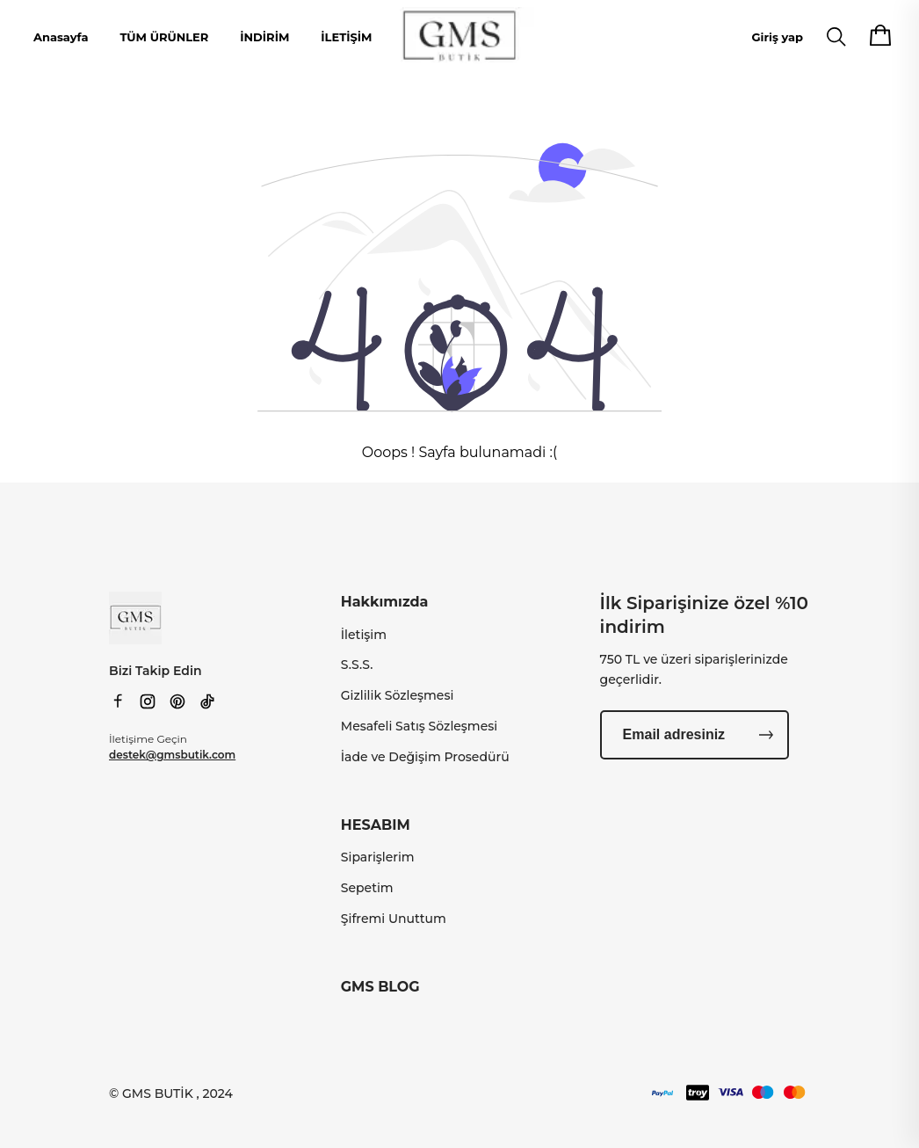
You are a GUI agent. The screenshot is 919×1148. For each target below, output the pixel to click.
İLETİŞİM (346, 37)
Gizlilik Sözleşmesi (397, 695)
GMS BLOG (380, 986)
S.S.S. (357, 664)
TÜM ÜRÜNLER (163, 37)
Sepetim (367, 888)
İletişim (364, 635)
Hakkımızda (385, 601)
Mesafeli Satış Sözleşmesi (419, 726)
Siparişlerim (378, 857)
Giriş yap (777, 37)
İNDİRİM (264, 37)
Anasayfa (60, 37)
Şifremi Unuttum (393, 918)
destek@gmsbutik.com (172, 754)
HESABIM (375, 825)
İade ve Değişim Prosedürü (425, 757)
